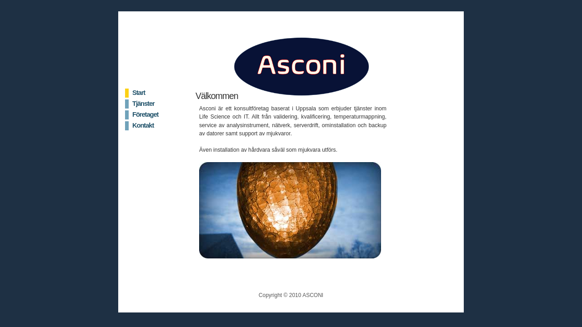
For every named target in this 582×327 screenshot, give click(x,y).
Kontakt (143, 125)
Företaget (145, 114)
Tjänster (143, 103)
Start (138, 92)
